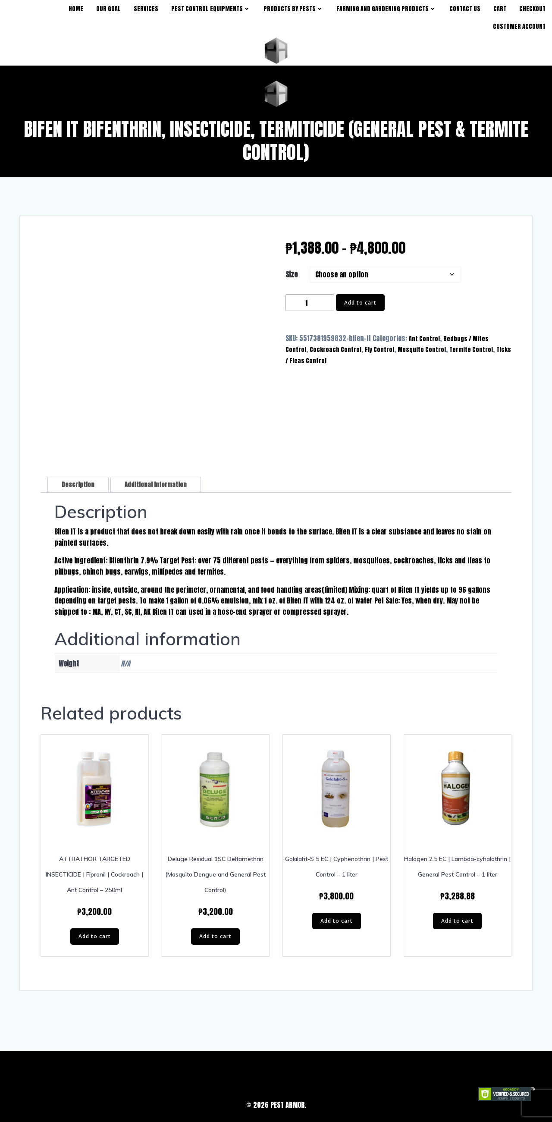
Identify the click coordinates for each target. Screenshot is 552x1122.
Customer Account (519, 26)
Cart (499, 8)
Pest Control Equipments (211, 8)
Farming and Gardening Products (386, 8)
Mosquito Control (422, 350)
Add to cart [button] (94, 936)
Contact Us (464, 8)
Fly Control (379, 350)
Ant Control (424, 338)
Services (146, 8)
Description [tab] (78, 485)
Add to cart (360, 302)
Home (76, 8)
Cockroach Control (335, 350)
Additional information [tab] (156, 485)
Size (291, 275)
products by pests (293, 8)
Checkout (532, 8)
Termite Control (471, 350)
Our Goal (108, 8)
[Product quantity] (309, 303)
